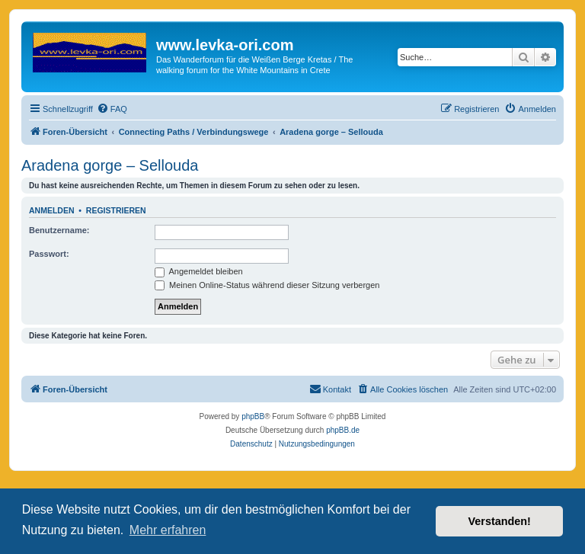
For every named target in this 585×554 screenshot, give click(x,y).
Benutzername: (59, 230)
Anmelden (52, 210)
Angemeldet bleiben (199, 271)
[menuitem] (112, 109)
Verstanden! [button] (499, 521)
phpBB (252, 416)
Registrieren (116, 210)
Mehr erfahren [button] (167, 530)
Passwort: (49, 253)
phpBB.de (343, 430)
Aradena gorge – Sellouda (109, 165)
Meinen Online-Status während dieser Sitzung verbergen (267, 285)
